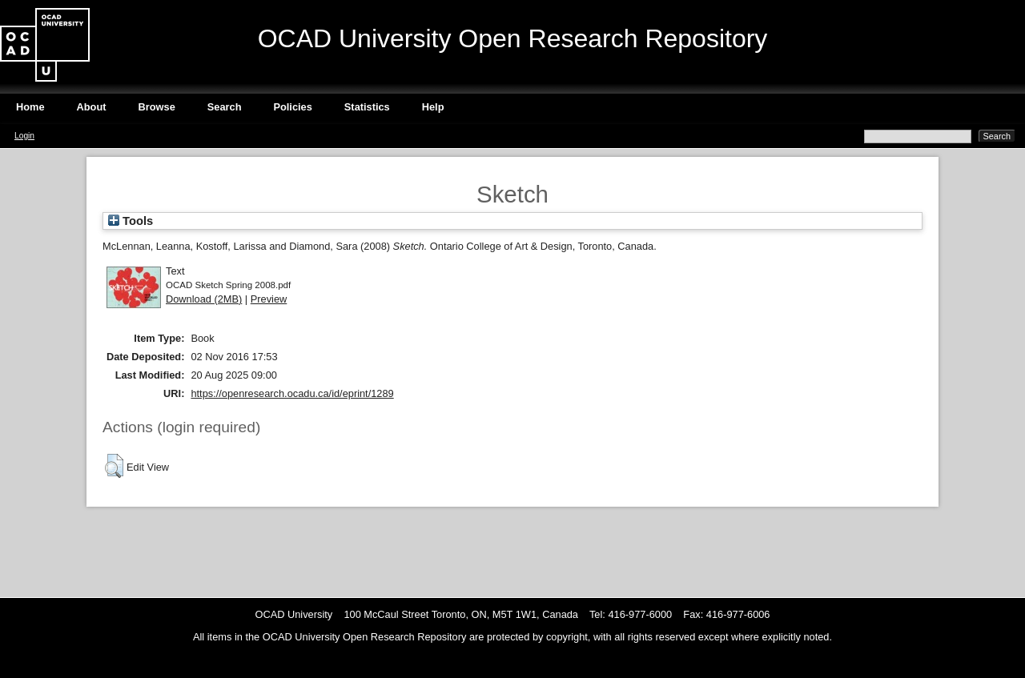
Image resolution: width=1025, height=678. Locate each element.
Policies (292, 107)
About (92, 107)
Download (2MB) (204, 299)
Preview (269, 299)
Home (30, 107)
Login (24, 135)
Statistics (367, 107)
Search (224, 107)
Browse (157, 107)
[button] (114, 466)
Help (433, 107)
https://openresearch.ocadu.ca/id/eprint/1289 (292, 393)
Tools (130, 221)
